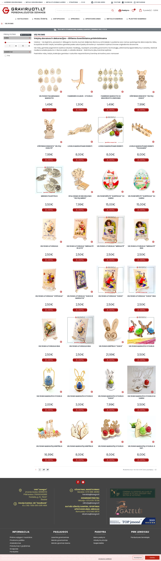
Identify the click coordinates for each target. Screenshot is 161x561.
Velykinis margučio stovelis (141, 348)
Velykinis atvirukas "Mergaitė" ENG (141, 249)
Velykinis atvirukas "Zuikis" (110, 298)
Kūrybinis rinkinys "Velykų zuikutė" (49, 149)
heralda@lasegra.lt (90, 496)
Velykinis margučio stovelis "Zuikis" (111, 399)
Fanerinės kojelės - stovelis (80, 98)
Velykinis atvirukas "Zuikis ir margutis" (80, 299)
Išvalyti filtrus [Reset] (26, 36)
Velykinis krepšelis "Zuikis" (111, 348)
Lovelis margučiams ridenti (80, 148)
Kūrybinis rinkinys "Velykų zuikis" (141, 99)
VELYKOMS (9, 23)
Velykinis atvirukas (49, 248)
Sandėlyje (8, 53)
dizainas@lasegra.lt (90, 515)
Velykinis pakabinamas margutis (49, 99)
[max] (23, 47)
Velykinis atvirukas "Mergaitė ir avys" (80, 249)
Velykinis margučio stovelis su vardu (141, 399)
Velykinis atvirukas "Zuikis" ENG (141, 298)
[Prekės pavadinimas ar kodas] (112, 10)
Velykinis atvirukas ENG (49, 348)
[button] (49, 111)
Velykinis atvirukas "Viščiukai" (49, 298)
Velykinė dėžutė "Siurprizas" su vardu (110, 199)
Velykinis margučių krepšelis (49, 448)
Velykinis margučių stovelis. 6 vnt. (141, 449)
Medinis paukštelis (49, 198)
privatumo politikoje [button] (105, 559)
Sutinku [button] (152, 557)
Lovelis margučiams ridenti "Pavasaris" (141, 149)
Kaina (6, 39)
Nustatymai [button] (138, 557)
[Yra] (5, 57)
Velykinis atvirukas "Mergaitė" (111, 248)
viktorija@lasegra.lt (91, 504)
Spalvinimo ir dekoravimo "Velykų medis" (79, 199)
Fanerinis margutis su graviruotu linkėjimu (111, 99)
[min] (10, 47)
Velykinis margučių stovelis (110, 448)
